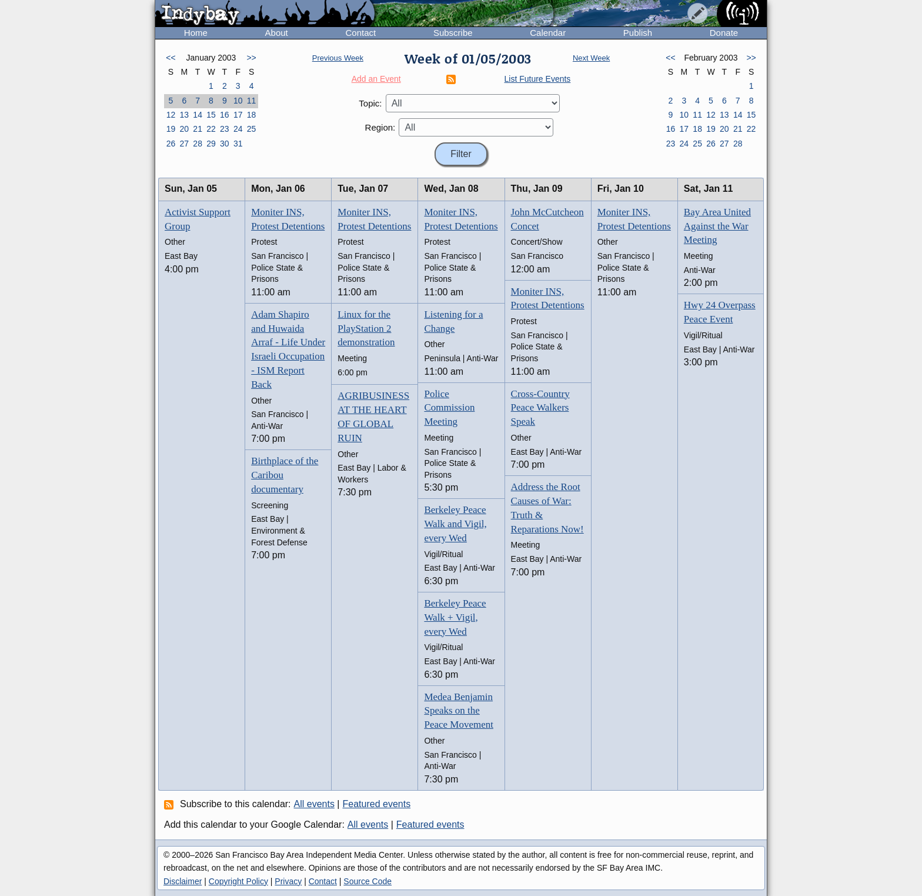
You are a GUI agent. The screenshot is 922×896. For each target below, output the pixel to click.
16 (224, 114)
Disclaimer (182, 881)
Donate (724, 33)
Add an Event (376, 79)
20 (184, 129)
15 (211, 114)
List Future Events (538, 79)
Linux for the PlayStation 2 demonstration (366, 328)
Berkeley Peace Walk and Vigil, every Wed (455, 524)
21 (197, 129)
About (276, 33)
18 (251, 114)
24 (238, 129)
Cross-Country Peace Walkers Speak (540, 408)
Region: (380, 127)
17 (238, 114)
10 (238, 100)
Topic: (370, 103)
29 (211, 143)
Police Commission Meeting (449, 408)
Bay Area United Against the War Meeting (717, 226)
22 (211, 129)
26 (171, 143)
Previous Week (337, 58)
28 (197, 143)
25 (251, 129)
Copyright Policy (238, 881)
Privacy (288, 881)
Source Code (367, 881)
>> (251, 57)
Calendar (548, 33)
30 (224, 143)
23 (224, 129)
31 (238, 143)
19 (171, 129)
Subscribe (453, 33)
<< (170, 57)
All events (314, 804)
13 (184, 114)
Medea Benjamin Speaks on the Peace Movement (458, 711)
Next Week (591, 58)
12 (171, 114)
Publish (637, 33)
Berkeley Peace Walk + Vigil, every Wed (455, 617)
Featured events (377, 804)
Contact (360, 33)
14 (197, 114)
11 (251, 100)
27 (184, 143)
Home (196, 33)
